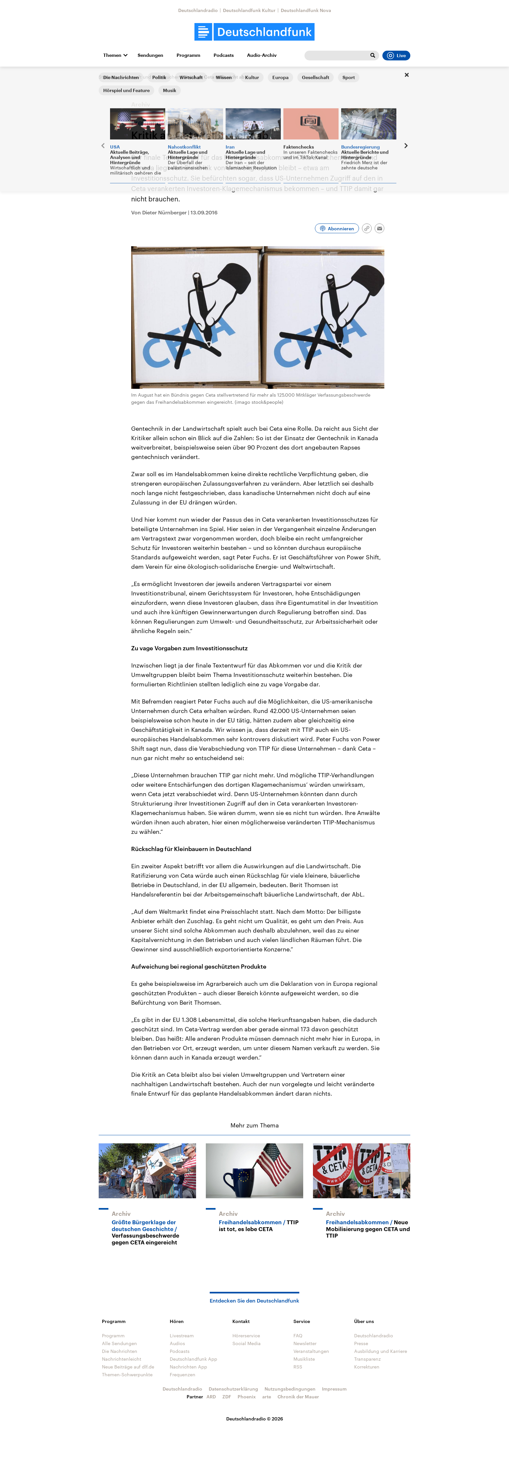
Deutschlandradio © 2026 (254, 1418)
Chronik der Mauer (298, 1396)
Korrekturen (366, 1366)
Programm (188, 55)
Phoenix (247, 1396)
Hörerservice (246, 1335)
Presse (361, 1343)
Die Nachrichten (119, 1351)
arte (266, 1396)
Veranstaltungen (311, 1351)
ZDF (226, 1396)
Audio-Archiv (262, 55)
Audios (177, 1343)
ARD (211, 1396)
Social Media (246, 1343)
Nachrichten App (188, 1366)
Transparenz (367, 1359)
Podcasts (224, 55)
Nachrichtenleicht (121, 1359)
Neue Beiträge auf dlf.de (128, 1366)
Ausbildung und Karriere (380, 1351)
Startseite (109, 77)
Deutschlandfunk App (193, 1359)
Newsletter (305, 1343)
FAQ (298, 1335)
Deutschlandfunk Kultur (249, 10)
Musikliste (304, 1359)
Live (396, 55)
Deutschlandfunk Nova (306, 10)
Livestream (182, 1335)
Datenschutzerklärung (233, 1389)
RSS (297, 1366)
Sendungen (150, 55)
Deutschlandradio (198, 10)
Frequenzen (182, 1374)
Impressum (334, 1389)
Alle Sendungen (119, 1343)
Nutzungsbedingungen (290, 1389)
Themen (112, 55)
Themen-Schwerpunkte (127, 1374)
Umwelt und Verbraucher (152, 77)
